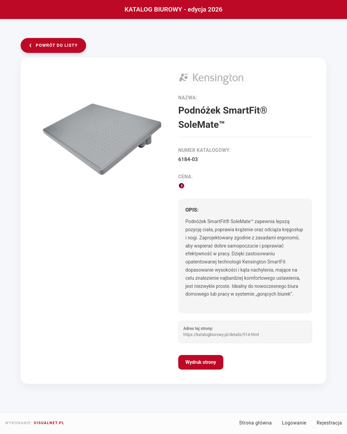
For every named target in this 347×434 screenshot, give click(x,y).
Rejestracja (329, 423)
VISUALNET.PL (49, 423)
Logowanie (294, 423)
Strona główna (255, 423)
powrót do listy (53, 45)
